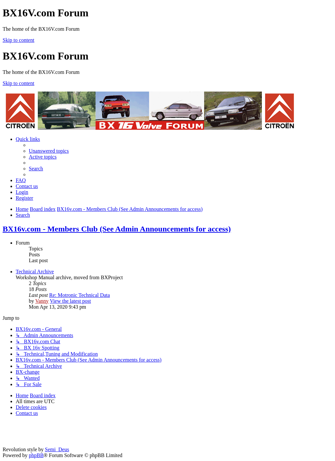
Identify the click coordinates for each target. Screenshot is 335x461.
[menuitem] (49, 151)
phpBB (36, 455)
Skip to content (18, 40)
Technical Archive (35, 271)
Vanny (42, 301)
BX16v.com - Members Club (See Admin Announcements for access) (117, 229)
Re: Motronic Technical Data (79, 295)
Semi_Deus (57, 449)
